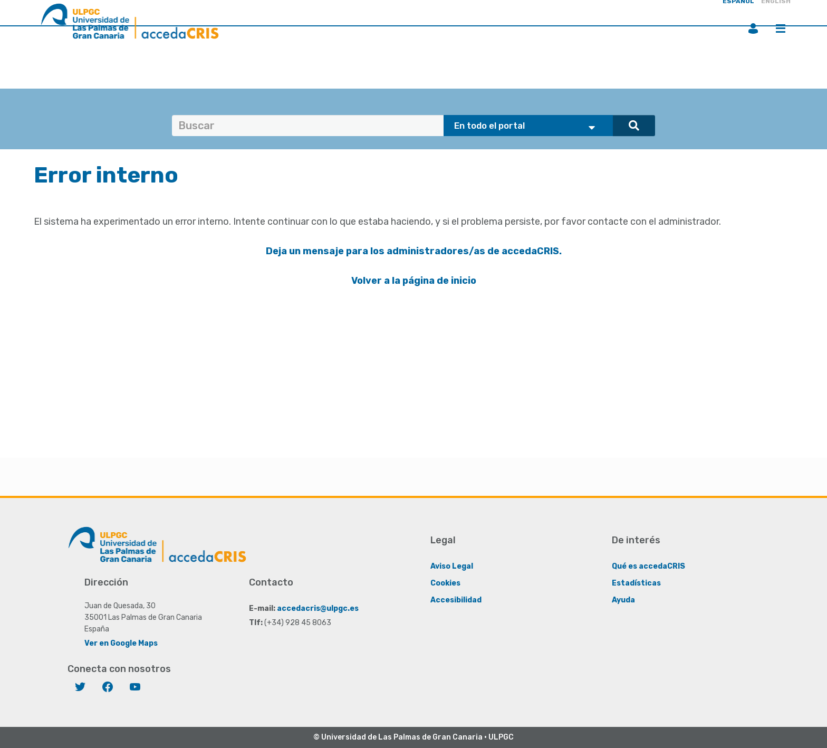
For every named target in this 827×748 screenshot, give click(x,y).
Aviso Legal (451, 566)
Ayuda (623, 600)
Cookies (445, 583)
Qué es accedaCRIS (648, 566)
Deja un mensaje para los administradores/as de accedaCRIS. (414, 251)
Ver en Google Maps (121, 643)
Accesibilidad (456, 600)
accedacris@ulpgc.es (318, 608)
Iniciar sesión (753, 28)
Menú (780, 28)
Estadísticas (636, 583)
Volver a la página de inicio (413, 280)
